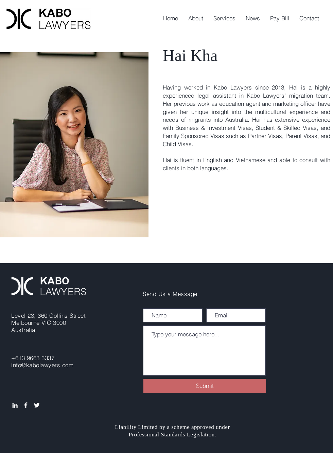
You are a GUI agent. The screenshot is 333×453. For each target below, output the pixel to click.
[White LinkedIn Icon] (15, 405)
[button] (224, 18)
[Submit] (204, 386)
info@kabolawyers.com (42, 365)
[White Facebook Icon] (26, 405)
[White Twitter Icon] (36, 405)
